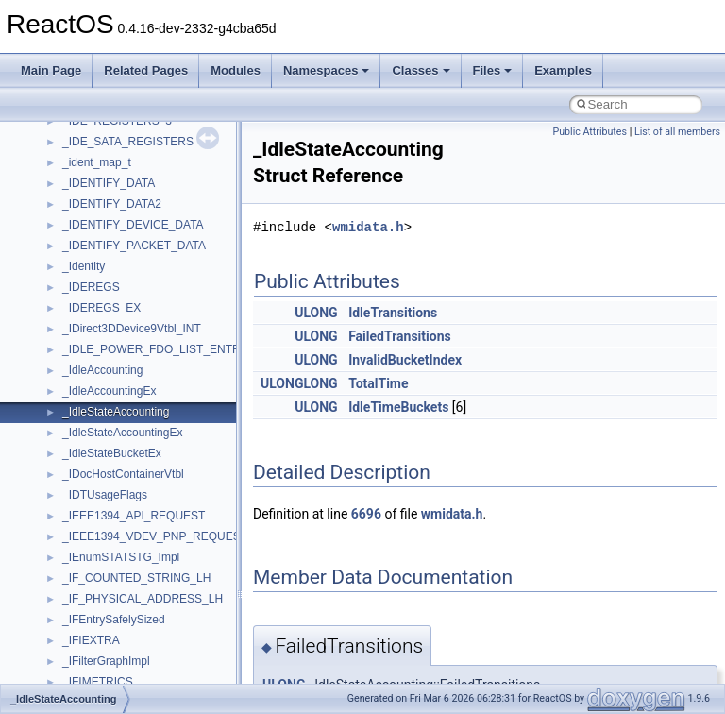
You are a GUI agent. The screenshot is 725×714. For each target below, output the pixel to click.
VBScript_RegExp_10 (117, 445)
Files (493, 70)
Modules (236, 70)
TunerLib (84, 383)
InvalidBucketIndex (405, 359)
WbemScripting (100, 508)
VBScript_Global (103, 425)
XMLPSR (85, 612)
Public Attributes (589, 132)
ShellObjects (94, 217)
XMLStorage (94, 632)
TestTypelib (90, 321)
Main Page (51, 70)
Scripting (84, 155)
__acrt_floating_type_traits (128, 653)
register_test (93, 134)
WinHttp (82, 549)
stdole (77, 258)
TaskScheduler (99, 300)
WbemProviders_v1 (111, 487)
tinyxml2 (83, 341)
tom (71, 362)
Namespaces (326, 70)
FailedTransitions (399, 336)
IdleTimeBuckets (398, 407)
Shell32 (81, 196)
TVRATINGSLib (102, 404)
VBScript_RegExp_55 (117, 466)
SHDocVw (88, 175)
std (69, 238)
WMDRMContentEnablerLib (132, 570)
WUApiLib (87, 591)
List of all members (677, 132)
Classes (420, 70)
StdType (83, 279)
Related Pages (146, 70)
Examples (563, 70)
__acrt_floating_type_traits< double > (155, 674)
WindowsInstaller (105, 529)
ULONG (316, 312)
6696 (366, 513)
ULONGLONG (299, 383)
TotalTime (378, 383)
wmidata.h (368, 227)
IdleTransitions (392, 312)
